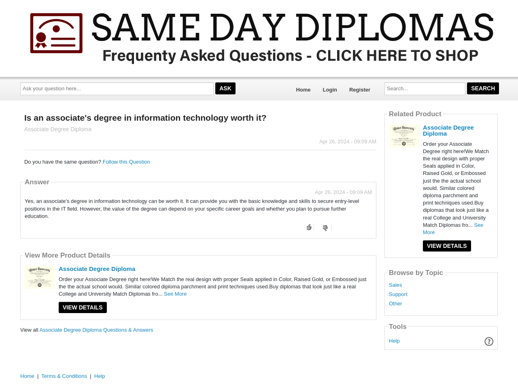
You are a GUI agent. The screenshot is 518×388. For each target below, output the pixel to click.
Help (394, 341)
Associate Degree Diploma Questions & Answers (96, 330)
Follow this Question (126, 162)
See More (175, 294)
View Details (83, 307)
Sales (395, 285)
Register (359, 90)
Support (398, 294)
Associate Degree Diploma (97, 268)
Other (395, 304)
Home (303, 90)
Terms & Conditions (64, 376)
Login (330, 90)
